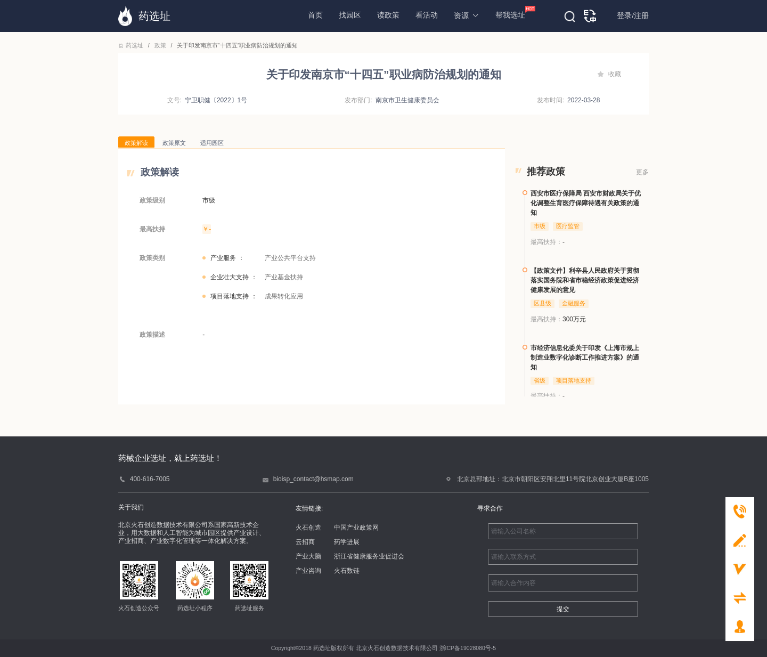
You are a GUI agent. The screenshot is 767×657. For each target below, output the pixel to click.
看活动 (426, 15)
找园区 (350, 15)
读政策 (388, 15)
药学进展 (347, 542)
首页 (315, 15)
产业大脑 (308, 556)
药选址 (131, 45)
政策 (160, 45)
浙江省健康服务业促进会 (369, 556)
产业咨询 (308, 570)
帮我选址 (510, 13)
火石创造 (308, 527)
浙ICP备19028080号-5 (467, 648)
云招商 (305, 542)
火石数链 (347, 570)
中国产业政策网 (356, 527)
